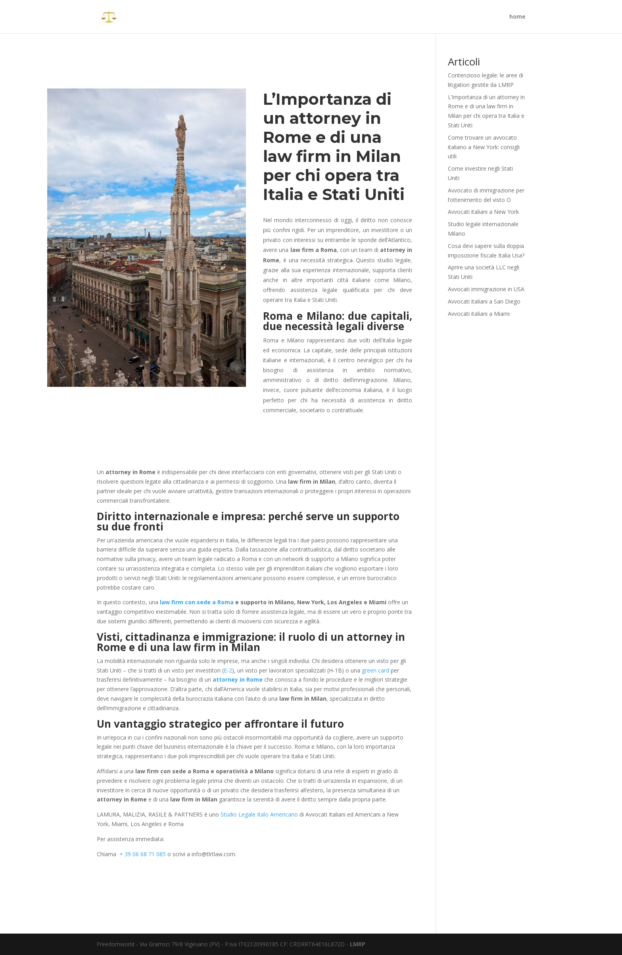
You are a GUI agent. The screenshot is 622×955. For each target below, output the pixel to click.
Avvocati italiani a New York (483, 211)
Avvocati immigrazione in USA (486, 289)
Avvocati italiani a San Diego (484, 301)
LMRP (357, 944)
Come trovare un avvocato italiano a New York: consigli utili (484, 147)
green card (375, 670)
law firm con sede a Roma (197, 602)
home (517, 17)
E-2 (228, 670)
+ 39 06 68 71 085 (142, 854)
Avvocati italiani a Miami (479, 313)
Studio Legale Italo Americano (259, 814)
